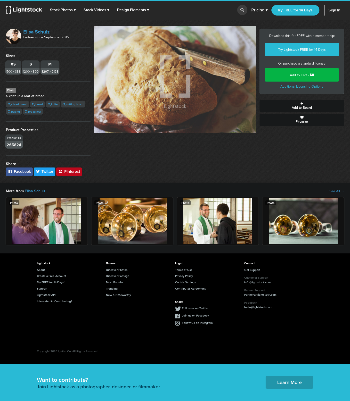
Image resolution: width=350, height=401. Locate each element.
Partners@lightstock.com (260, 294)
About (41, 270)
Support (42, 288)
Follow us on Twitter (195, 308)
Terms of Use (184, 270)
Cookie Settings (185, 282)
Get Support (252, 270)
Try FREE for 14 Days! (295, 10)
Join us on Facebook (195, 315)
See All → (336, 191)
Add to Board (301, 106)
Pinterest (69, 171)
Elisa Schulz (36, 31)
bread (37, 104)
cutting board (73, 104)
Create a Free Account (51, 276)
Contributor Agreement (190, 288)
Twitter (45, 171)
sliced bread (17, 104)
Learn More (289, 382)
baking (14, 111)
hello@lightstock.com (258, 307)
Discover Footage (117, 276)
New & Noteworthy (118, 295)
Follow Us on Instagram (197, 323)
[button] (63, 10)
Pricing (259, 10)
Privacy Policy (184, 276)
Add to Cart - (302, 74)
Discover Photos (117, 270)
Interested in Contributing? (54, 301)
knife (53, 104)
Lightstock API (46, 295)
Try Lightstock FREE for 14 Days (302, 49)
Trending (112, 288)
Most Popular (114, 282)
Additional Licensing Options (301, 86)
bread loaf (33, 111)
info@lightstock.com (257, 282)
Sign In (334, 10)
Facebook (19, 171)
